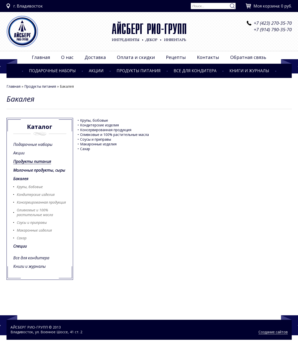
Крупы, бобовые (30, 186)
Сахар (22, 238)
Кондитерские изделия (36, 194)
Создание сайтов (273, 332)
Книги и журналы (249, 70)
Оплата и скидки (136, 57)
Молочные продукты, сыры (39, 170)
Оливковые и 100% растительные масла (35, 212)
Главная (41, 57)
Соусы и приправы (32, 222)
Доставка (95, 57)
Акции (96, 70)
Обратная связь (248, 57)
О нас (67, 57)
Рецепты (176, 57)
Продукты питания (139, 70)
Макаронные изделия (34, 230)
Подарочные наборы (52, 70)
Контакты (208, 57)
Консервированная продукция (41, 202)
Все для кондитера (195, 70)
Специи (20, 246)
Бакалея (20, 178)
